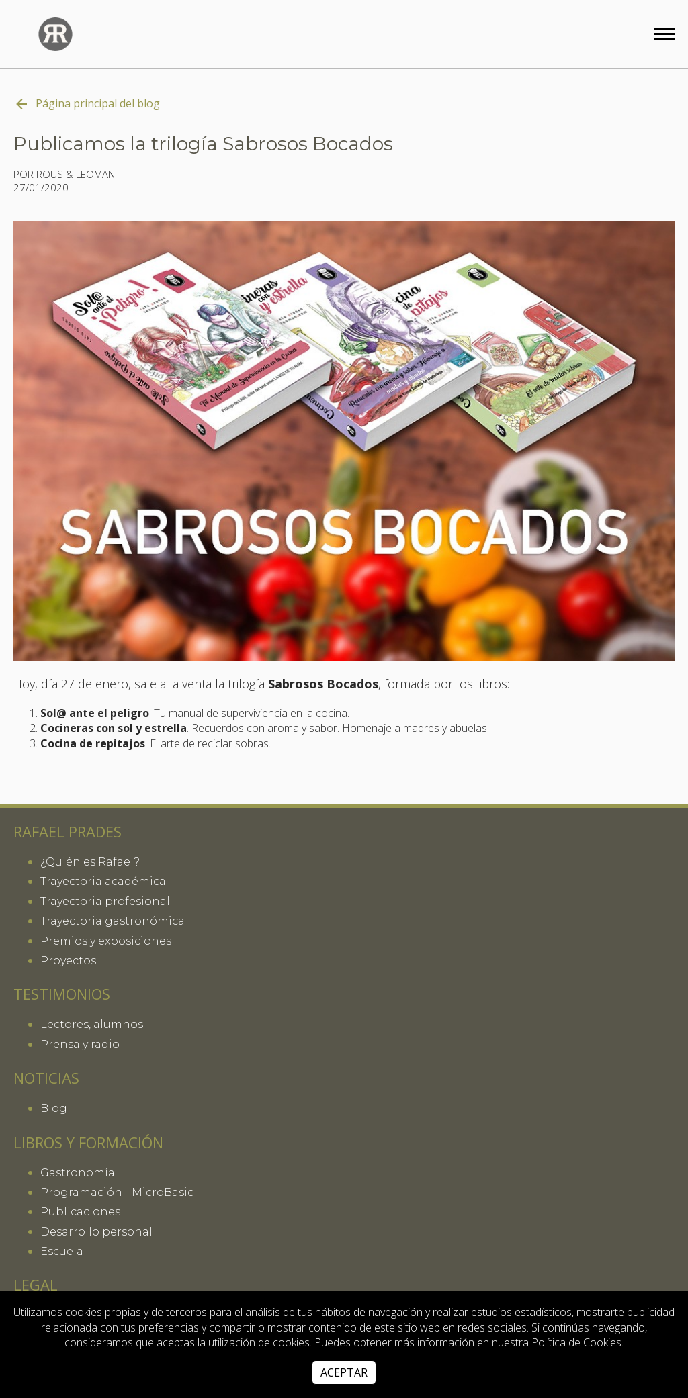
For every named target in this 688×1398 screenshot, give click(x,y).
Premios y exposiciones (105, 941)
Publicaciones (80, 1211)
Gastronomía (77, 1172)
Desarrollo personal (96, 1231)
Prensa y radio (80, 1044)
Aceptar (344, 1372)
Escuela (61, 1251)
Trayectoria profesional (105, 901)
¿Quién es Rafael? (90, 861)
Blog (53, 1108)
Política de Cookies (576, 1342)
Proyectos (68, 960)
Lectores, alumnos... (94, 1024)
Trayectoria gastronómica (112, 921)
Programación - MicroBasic (117, 1192)
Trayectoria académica (103, 881)
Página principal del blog (86, 104)
